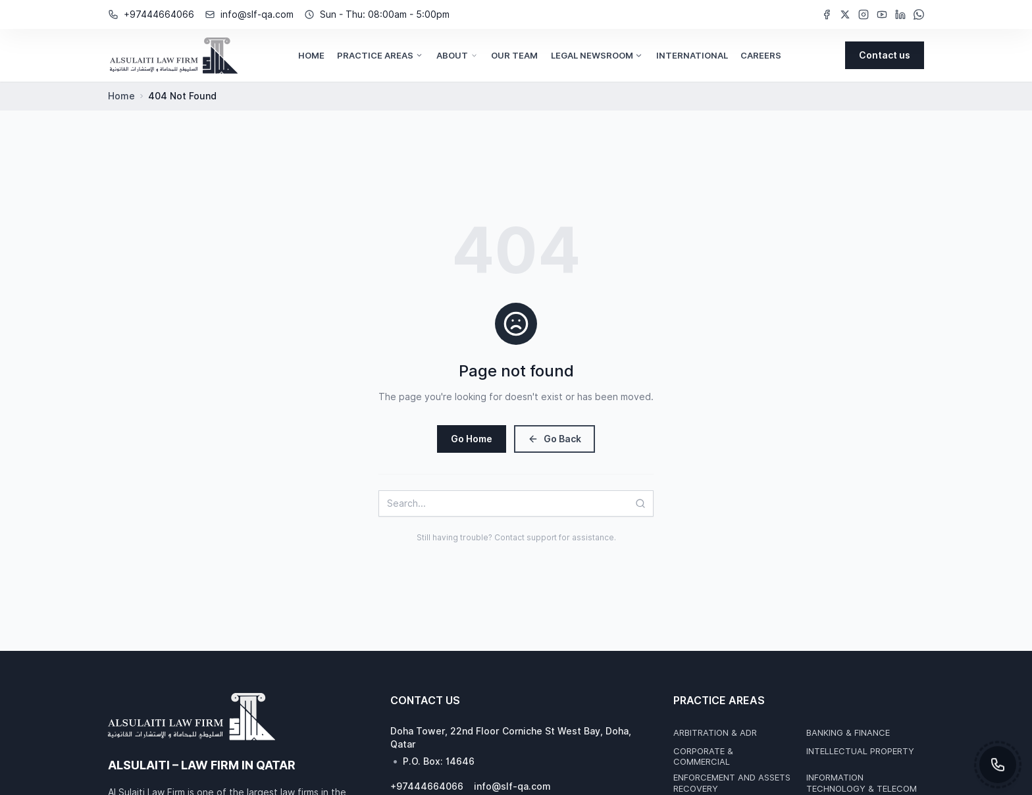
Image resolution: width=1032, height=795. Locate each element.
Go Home (471, 439)
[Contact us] (884, 55)
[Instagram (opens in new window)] (863, 14)
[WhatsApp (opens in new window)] (919, 14)
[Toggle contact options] (997, 775)
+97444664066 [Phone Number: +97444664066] (159, 14)
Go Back (554, 439)
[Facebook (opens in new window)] (826, 14)
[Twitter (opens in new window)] (845, 14)
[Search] (644, 503)
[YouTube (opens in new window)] (882, 14)
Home (121, 96)
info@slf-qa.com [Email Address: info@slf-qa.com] (257, 14)
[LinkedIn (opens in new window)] (900, 14)
